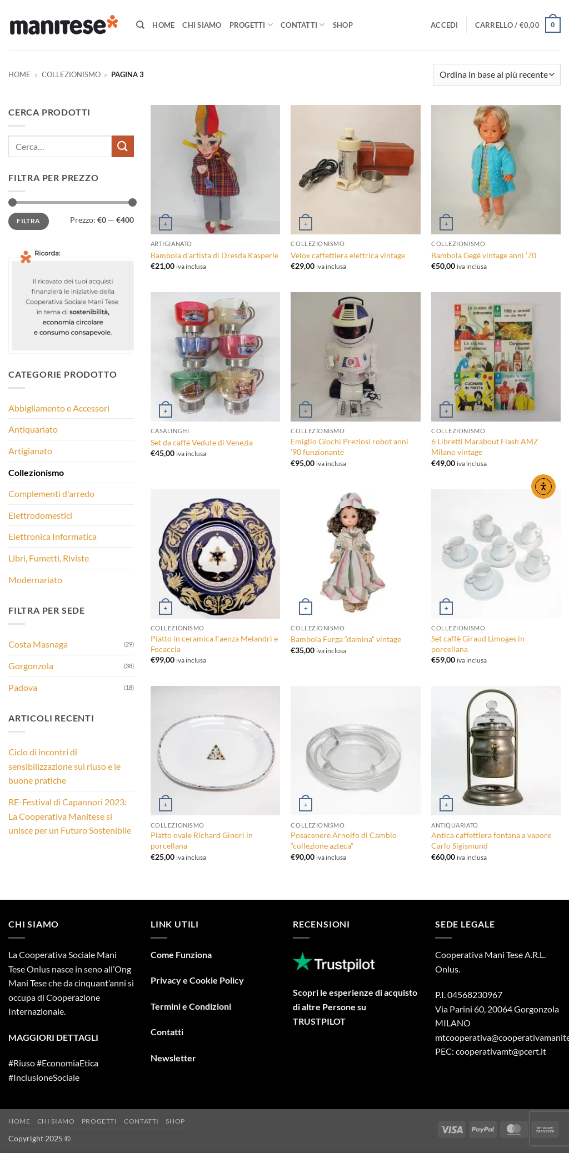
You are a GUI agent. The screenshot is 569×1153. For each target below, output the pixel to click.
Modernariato (35, 579)
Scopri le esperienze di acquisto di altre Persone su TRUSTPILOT (355, 1006)
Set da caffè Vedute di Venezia (202, 442)
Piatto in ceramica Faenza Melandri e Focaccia (214, 644)
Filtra (28, 221)
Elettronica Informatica (52, 536)
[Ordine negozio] (497, 75)
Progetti (251, 24)
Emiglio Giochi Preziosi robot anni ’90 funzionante (349, 447)
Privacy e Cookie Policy (197, 980)
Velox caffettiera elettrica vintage (348, 255)
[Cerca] (140, 25)
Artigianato (30, 450)
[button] (444, 25)
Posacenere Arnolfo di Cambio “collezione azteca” (344, 840)
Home (163, 25)
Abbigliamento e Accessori (58, 408)
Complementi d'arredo (51, 493)
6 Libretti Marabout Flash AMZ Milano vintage (484, 447)
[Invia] (123, 146)
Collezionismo (71, 74)
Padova (22, 687)
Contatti (303, 24)
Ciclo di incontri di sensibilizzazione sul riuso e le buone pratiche (64, 765)
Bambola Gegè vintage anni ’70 (483, 255)
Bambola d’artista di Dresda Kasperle (214, 255)
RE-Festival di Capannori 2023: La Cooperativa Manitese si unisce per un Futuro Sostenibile (69, 815)
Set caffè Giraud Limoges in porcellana (478, 644)
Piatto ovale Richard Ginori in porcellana (202, 840)
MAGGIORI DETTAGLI (53, 1037)
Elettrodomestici (40, 515)
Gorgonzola (30, 665)
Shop (343, 25)
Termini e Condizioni (191, 1006)
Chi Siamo (201, 25)
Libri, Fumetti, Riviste (48, 558)
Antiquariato (33, 429)
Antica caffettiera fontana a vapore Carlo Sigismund (491, 840)
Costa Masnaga (38, 644)
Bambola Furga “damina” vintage (346, 639)
